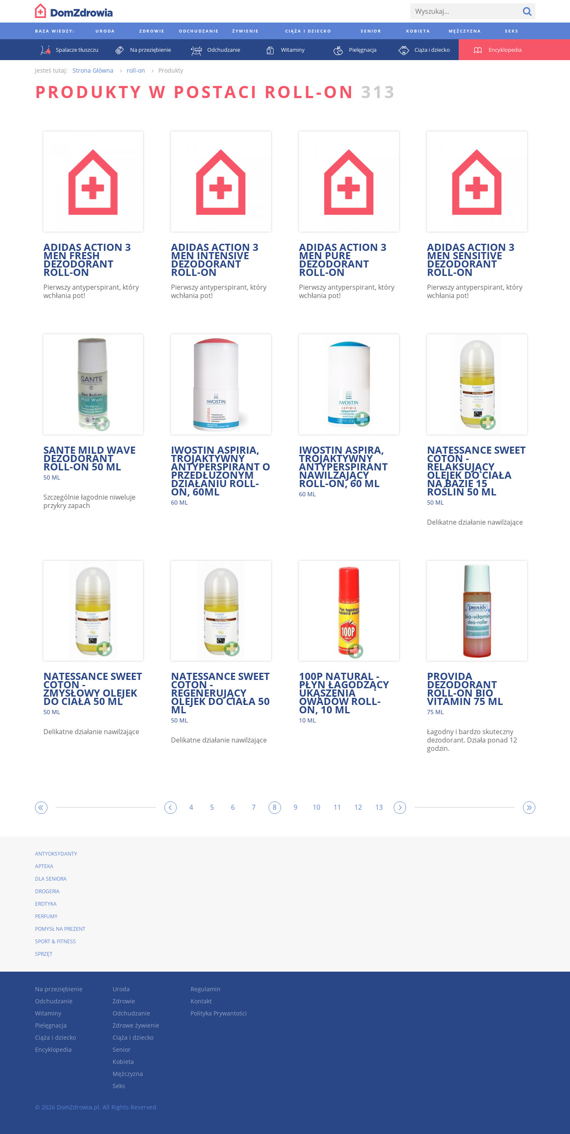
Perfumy (46, 916)
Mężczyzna (128, 1074)
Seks (119, 1086)
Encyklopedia (53, 1049)
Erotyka (46, 903)
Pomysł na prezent (60, 928)
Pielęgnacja (51, 1025)
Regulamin (206, 989)
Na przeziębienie (59, 989)
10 (316, 807)
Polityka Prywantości (219, 1013)
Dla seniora (51, 878)
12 (358, 807)
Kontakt (201, 1001)
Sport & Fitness (55, 941)
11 (337, 807)
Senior (122, 1049)
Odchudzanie (54, 1001)
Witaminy (48, 1013)
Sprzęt (44, 953)
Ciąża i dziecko (55, 1037)
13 (379, 807)
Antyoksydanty (56, 853)
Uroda (121, 989)
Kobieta (123, 1062)
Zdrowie (124, 1001)
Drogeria (47, 891)
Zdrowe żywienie (136, 1025)
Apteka (44, 866)
